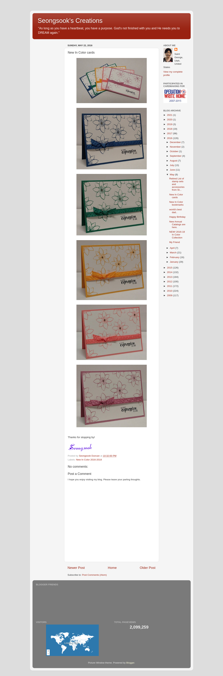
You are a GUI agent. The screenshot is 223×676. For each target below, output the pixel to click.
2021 (170, 115)
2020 (170, 119)
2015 (170, 267)
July (172, 165)
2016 (170, 138)
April (172, 248)
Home (112, 568)
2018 (170, 129)
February (175, 257)
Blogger (130, 662)
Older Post (147, 568)
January (174, 262)
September (176, 156)
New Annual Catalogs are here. (177, 224)
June (173, 169)
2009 (170, 295)
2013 (170, 277)
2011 (170, 286)
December (176, 142)
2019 (170, 124)
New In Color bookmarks (176, 203)
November (176, 146)
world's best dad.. (175, 211)
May (172, 174)
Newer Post (76, 568)
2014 (170, 272)
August (174, 160)
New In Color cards (176, 196)
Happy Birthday (177, 217)
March (173, 252)
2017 (170, 133)
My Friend (174, 242)
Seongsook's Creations (70, 20)
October (174, 151)
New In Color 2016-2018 (89, 459)
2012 (170, 281)
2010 (170, 291)
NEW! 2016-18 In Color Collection (177, 234)
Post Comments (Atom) (94, 575)
